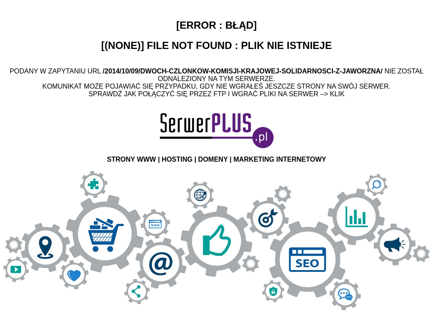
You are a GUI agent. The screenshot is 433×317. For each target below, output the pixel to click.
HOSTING (177, 159)
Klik (337, 94)
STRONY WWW (131, 159)
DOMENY (213, 159)
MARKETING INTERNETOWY (279, 159)
